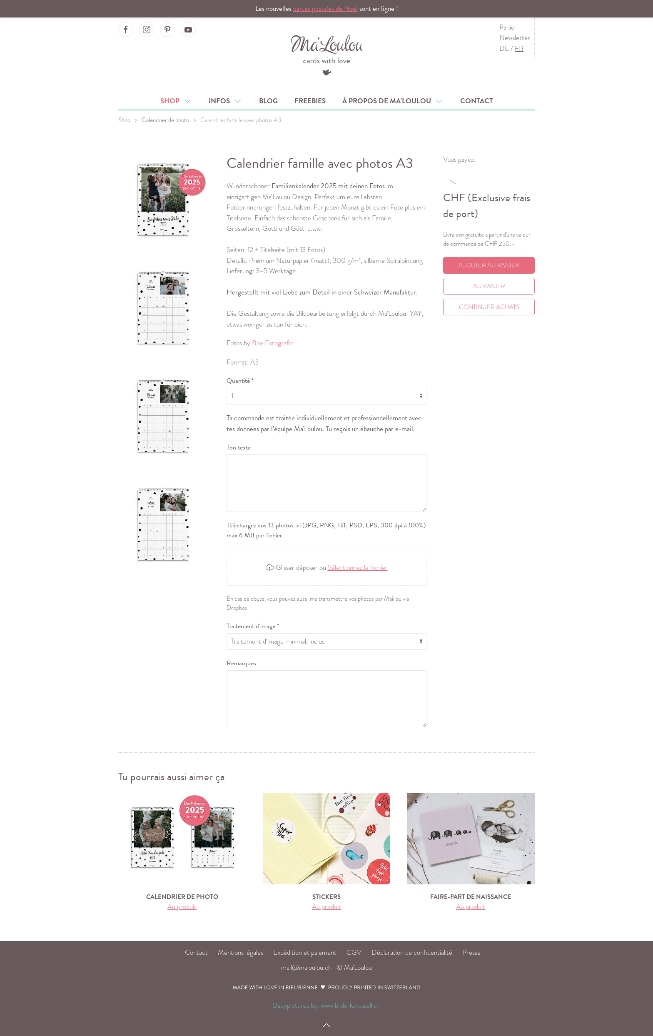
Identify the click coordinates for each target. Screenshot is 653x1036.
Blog (268, 101)
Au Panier (489, 286)
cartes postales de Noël (325, 8)
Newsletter (514, 37)
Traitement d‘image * (253, 626)
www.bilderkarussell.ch (351, 1005)
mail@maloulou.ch (306, 967)
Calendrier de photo (165, 120)
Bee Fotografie (273, 343)
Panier (508, 27)
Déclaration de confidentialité (411, 952)
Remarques (241, 663)
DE (504, 48)
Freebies (310, 101)
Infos (225, 101)
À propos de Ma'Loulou (393, 101)
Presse (471, 952)
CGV (353, 952)
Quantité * (240, 381)
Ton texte (239, 447)
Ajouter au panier (489, 265)
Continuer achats (489, 307)
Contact (476, 101)
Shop (176, 101)
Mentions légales (240, 952)
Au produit (182, 906)
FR (519, 48)
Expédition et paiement (304, 952)
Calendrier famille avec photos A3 (240, 120)
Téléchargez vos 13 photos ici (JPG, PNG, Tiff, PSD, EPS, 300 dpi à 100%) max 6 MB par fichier (326, 530)
